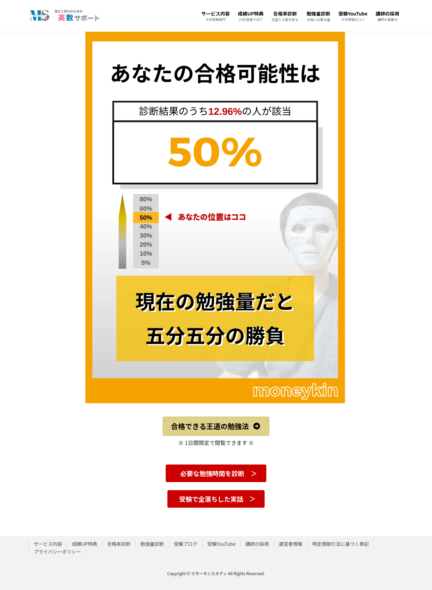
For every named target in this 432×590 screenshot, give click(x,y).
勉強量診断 (152, 543)
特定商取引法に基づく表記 (340, 543)
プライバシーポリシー (57, 551)
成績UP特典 (84, 543)
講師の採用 (257, 543)
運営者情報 (290, 543)
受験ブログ (185, 543)
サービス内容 (48, 543)
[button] (216, 426)
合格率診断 (119, 543)
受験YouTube (221, 543)
